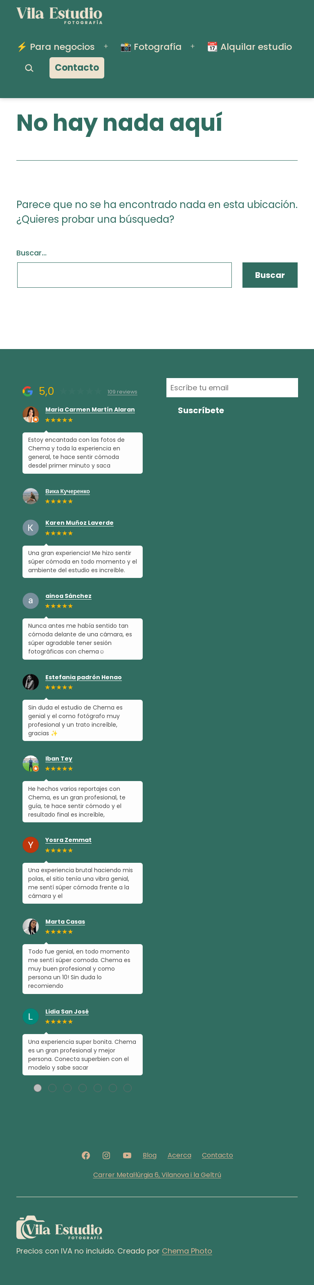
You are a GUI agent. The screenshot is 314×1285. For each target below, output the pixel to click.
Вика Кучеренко (67, 491)
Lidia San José (67, 1011)
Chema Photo (187, 1251)
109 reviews (122, 391)
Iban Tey (58, 758)
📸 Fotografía (151, 46)
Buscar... (31, 253)
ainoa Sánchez (68, 596)
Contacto (77, 67)
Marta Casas (65, 921)
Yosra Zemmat (68, 840)
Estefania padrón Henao (83, 677)
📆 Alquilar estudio (249, 46)
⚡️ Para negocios (55, 46)
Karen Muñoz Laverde (79, 522)
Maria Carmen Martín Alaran (90, 409)
